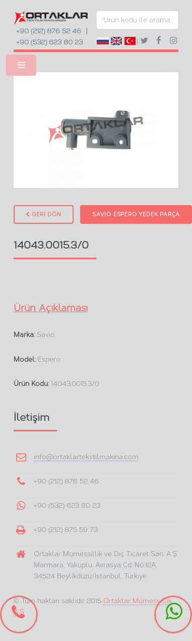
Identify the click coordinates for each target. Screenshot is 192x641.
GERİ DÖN (43, 214)
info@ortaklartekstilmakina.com (86, 457)
